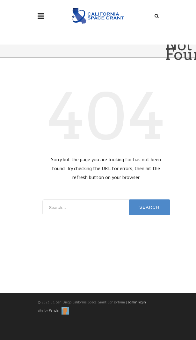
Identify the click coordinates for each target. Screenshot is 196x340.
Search (149, 207)
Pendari (59, 310)
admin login (137, 302)
